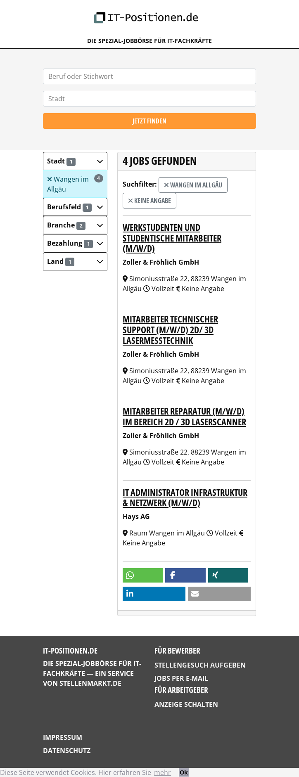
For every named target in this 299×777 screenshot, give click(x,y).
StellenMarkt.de (90, 683)
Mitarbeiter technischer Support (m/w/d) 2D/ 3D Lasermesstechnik (170, 329)
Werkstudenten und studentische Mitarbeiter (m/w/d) (172, 238)
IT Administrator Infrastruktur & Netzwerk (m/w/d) (185, 497)
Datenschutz (66, 750)
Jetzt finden (149, 121)
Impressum (62, 737)
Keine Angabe (149, 200)
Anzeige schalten (186, 704)
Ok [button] (184, 772)
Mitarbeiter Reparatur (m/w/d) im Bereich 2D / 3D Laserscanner (184, 416)
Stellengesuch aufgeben (200, 665)
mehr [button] (162, 772)
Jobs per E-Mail (181, 678)
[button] (75, 161)
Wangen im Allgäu (75, 184)
